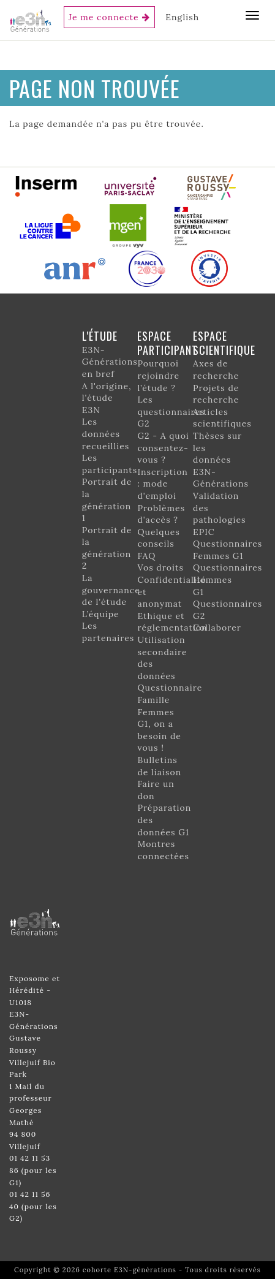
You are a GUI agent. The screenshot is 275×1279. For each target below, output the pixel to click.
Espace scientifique (224, 343)
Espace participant (167, 343)
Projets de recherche (216, 394)
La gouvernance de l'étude (111, 589)
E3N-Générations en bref (110, 361)
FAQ (146, 555)
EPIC (203, 531)
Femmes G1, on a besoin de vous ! (159, 730)
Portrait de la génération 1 (107, 499)
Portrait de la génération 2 (107, 548)
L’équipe (100, 614)
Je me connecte (104, 17)
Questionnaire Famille (169, 693)
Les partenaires (108, 631)
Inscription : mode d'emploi (162, 483)
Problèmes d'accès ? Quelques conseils (161, 526)
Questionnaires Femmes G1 (227, 549)
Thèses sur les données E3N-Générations (221, 459)
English (182, 17)
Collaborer (217, 627)
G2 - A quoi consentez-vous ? (163, 447)
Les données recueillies (105, 433)
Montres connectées (163, 850)
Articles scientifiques (222, 418)
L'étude (100, 336)
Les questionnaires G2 (171, 411)
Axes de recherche (216, 369)
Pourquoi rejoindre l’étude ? (158, 375)
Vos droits (160, 567)
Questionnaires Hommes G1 (227, 579)
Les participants (109, 464)
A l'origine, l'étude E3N (107, 398)
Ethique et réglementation (172, 622)
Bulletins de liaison (159, 766)
